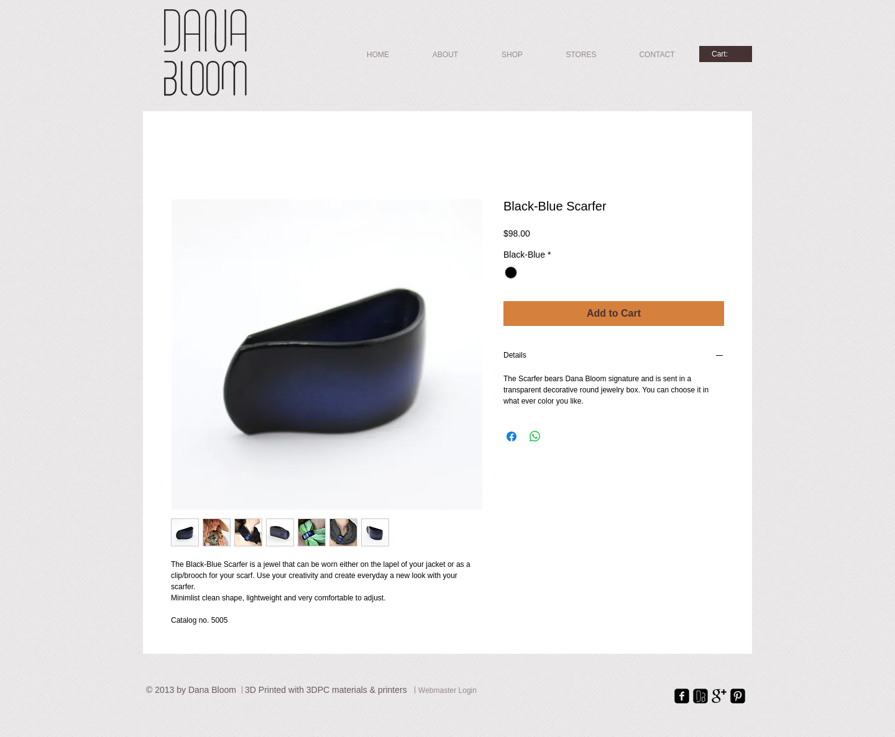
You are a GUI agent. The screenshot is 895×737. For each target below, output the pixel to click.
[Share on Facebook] (511, 436)
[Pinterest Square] (737, 696)
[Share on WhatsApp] (535, 436)
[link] (725, 54)
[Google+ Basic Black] (719, 696)
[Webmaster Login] (447, 691)
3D (252, 690)
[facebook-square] (681, 696)
